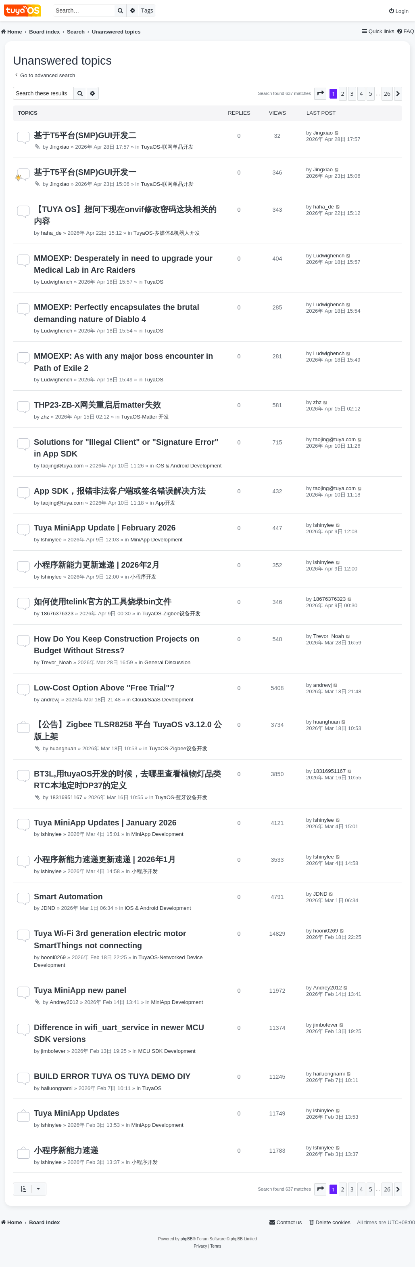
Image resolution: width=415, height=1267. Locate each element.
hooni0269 (53, 957)
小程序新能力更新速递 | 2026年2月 (97, 564)
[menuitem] (398, 11)
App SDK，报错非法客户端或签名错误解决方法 (120, 490)
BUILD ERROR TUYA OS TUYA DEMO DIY (112, 1076)
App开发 (165, 503)
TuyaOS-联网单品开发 (167, 147)
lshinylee (51, 540)
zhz (45, 417)
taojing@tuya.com (62, 466)
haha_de (51, 233)
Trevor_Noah (56, 662)
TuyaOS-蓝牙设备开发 (181, 797)
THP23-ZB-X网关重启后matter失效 (97, 404)
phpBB (187, 1239)
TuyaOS (153, 282)
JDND (48, 908)
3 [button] (352, 93)
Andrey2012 (64, 1002)
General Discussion (167, 662)
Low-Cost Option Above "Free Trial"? (104, 687)
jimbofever (53, 1051)
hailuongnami (57, 1088)
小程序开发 (143, 577)
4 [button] (361, 93)
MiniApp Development (156, 540)
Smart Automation (68, 896)
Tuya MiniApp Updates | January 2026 (105, 822)
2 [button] (342, 93)
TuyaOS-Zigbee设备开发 (171, 613)
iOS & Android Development (188, 466)
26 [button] (387, 93)
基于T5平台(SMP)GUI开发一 (85, 172)
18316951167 (66, 797)
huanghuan (63, 748)
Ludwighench (57, 282)
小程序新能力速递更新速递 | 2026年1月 (105, 859)
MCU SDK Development (166, 1051)
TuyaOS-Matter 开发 (145, 417)
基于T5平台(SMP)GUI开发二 (85, 135)
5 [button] (370, 93)
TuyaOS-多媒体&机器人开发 (166, 233)
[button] (320, 94)
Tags (147, 10)
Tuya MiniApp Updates (76, 1113)
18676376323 (57, 613)
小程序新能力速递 (66, 1150)
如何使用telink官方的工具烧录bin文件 (102, 601)
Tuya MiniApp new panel (80, 990)
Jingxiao (59, 147)
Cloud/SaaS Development (163, 700)
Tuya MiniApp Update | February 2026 (104, 527)
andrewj (50, 700)
